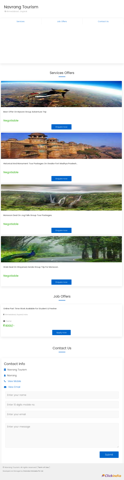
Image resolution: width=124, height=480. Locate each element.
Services (21, 21)
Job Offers (62, 21)
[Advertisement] (62, 44)
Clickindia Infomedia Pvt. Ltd (33, 471)
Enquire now (61, 126)
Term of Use (43, 467)
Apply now (61, 332)
